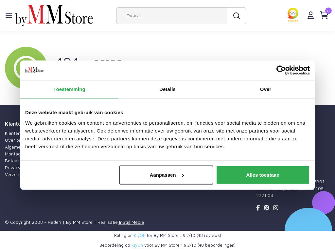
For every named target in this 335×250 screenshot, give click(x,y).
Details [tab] (167, 89)
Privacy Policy (19, 167)
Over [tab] (266, 89)
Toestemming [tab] (69, 89)
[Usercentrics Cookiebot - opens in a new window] (281, 70)
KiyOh (139, 235)
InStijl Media (131, 222)
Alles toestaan (263, 174)
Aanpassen (167, 174)
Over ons (14, 140)
